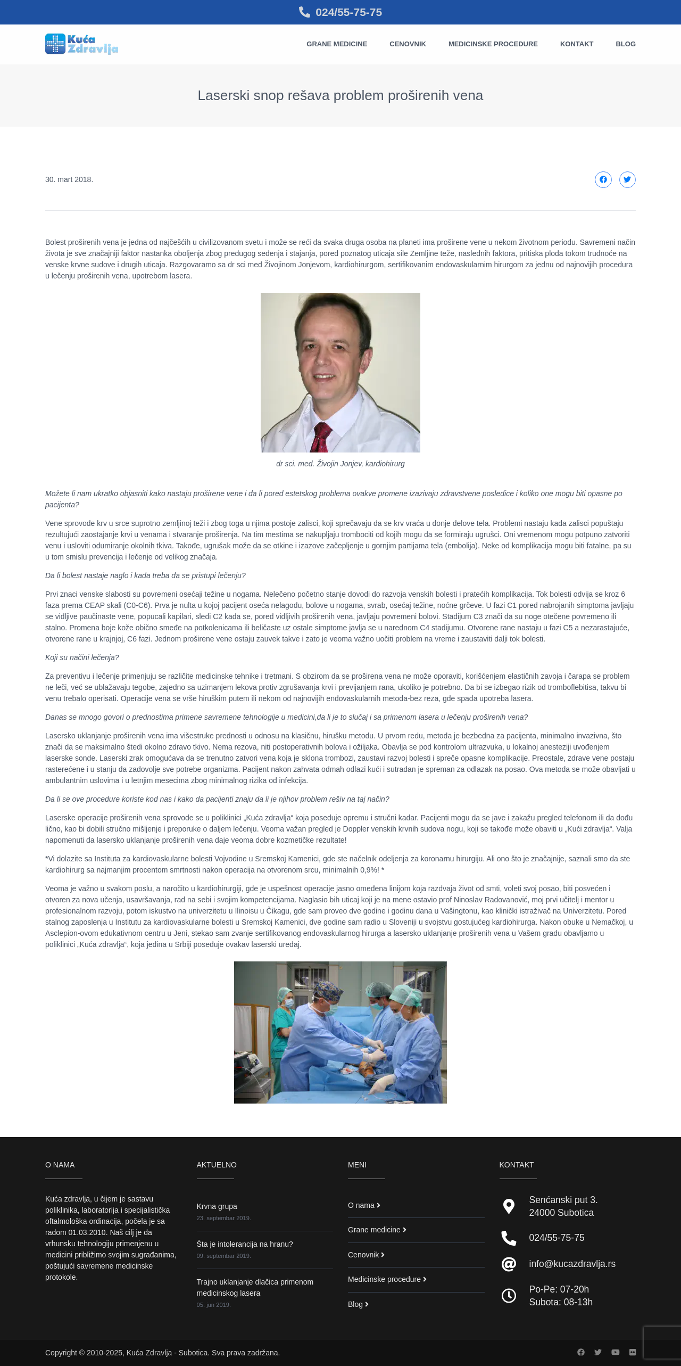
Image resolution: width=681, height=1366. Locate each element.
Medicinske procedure (493, 44)
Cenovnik (407, 44)
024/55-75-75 (340, 12)
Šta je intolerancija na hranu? (245, 1244)
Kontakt (577, 44)
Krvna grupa (217, 1206)
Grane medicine (336, 44)
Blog (626, 44)
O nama (361, 1205)
